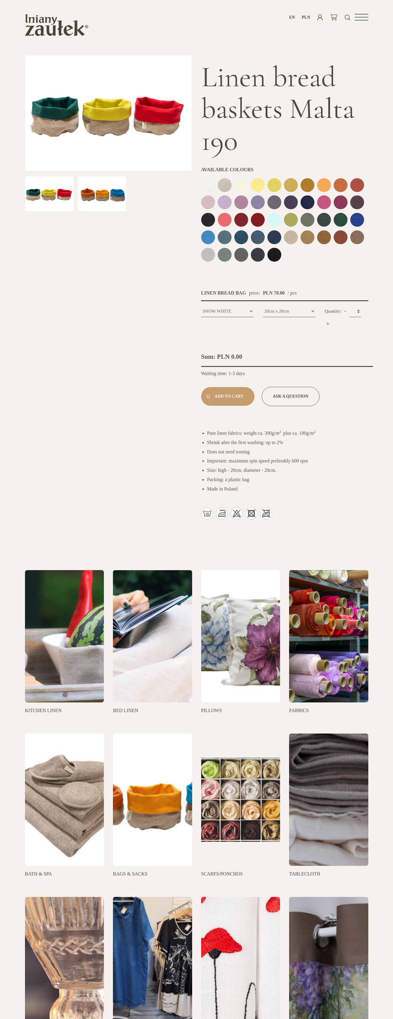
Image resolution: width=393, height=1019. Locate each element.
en (292, 17)
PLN (306, 17)
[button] (361, 17)
